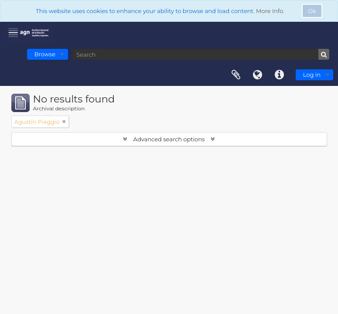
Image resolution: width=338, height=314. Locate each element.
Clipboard (236, 75)
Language (258, 75)
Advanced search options (169, 139)
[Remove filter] (64, 121)
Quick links (279, 75)
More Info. (270, 10)
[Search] (201, 54)
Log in (312, 74)
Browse (44, 54)
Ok (312, 10)
